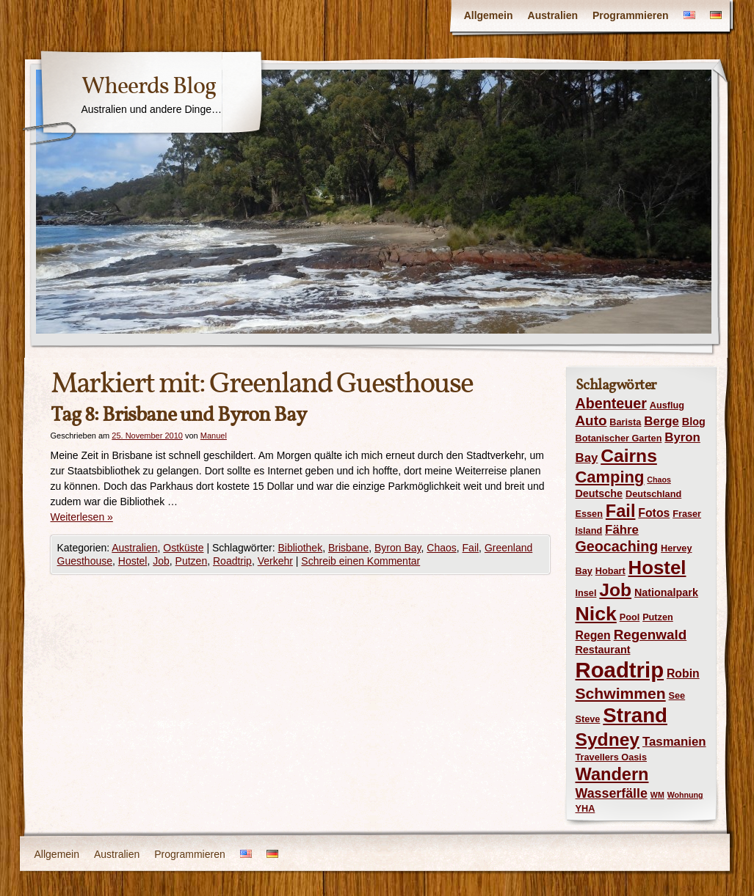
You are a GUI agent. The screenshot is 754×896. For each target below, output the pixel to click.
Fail (471, 548)
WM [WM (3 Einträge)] (657, 794)
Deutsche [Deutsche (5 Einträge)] (599, 493)
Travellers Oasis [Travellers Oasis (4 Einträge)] (611, 757)
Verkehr (275, 561)
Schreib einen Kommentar (360, 561)
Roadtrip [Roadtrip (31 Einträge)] (620, 670)
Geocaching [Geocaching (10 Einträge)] (617, 546)
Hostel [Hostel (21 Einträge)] (657, 567)
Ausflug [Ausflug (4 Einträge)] (667, 405)
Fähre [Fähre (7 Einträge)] (622, 530)
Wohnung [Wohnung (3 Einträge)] (685, 794)
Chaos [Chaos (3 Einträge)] (659, 479)
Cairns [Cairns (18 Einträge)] (629, 456)
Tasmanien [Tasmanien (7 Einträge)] (674, 742)
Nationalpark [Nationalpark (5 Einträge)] (666, 592)
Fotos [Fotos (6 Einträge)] (654, 513)
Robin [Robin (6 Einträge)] (683, 673)
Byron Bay (397, 548)
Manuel (213, 435)
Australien (553, 15)
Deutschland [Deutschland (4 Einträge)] (653, 493)
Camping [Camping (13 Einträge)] (610, 477)
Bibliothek (300, 548)
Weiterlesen (82, 517)
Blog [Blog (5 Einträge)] (694, 421)
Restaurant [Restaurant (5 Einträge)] (603, 650)
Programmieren (630, 15)
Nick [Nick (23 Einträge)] (596, 614)
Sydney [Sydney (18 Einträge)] (608, 739)
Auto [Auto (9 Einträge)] (591, 420)
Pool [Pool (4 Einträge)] (630, 617)
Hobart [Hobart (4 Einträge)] (610, 570)
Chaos (441, 548)
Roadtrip (232, 561)
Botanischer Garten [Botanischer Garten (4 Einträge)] (619, 438)
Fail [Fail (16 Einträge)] (621, 511)
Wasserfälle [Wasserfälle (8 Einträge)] (612, 793)
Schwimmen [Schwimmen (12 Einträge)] (621, 693)
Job (161, 561)
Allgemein (488, 15)
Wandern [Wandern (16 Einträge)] (612, 774)
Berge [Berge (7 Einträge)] (661, 421)
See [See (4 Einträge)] (677, 695)
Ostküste (183, 548)
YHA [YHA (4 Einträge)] (585, 808)
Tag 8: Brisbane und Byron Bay (178, 415)
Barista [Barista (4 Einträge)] (625, 421)
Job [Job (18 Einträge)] (615, 590)
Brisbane (348, 548)
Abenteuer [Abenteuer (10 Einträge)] (611, 403)
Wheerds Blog (148, 85)
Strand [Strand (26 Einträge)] (635, 715)
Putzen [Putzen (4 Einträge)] (657, 617)
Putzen (191, 561)
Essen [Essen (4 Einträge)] (589, 513)
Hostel (133, 561)
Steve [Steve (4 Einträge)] (588, 718)
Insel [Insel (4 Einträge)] (586, 592)
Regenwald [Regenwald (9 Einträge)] (650, 634)
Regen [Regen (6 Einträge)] (593, 635)
